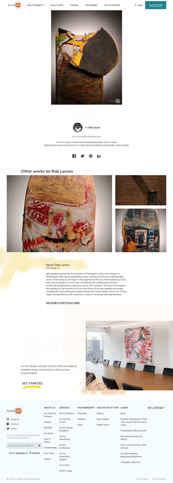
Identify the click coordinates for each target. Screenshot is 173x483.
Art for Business (67, 413)
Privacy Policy (142, 479)
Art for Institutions (64, 446)
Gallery (100, 413)
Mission (47, 422)
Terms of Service (159, 479)
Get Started (155, 5)
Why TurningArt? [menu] (35, 5)
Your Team (49, 453)
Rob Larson (94, 127)
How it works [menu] (57, 5)
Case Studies (103, 419)
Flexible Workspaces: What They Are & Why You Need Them (134, 422)
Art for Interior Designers (66, 429)
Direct (80, 424)
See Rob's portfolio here (63, 303)
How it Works (47, 440)
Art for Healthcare (64, 438)
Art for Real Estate (65, 421)
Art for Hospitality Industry (64, 456)
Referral (81, 419)
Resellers (82, 413)
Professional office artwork (133, 430)
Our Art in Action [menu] (112, 5)
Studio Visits (103, 424)
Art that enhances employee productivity (131, 455)
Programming (50, 447)
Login (139, 5)
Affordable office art (130, 462)
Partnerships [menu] (91, 5)
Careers (47, 459)
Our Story (48, 433)
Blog (123, 413)
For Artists (64, 465)
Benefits (48, 427)
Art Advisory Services (50, 415)
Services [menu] (74, 5)
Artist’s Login (65, 470)
